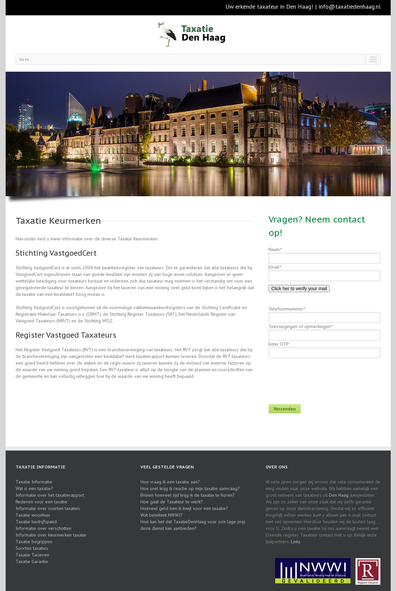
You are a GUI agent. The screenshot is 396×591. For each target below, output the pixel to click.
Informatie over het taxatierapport (50, 495)
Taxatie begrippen (34, 542)
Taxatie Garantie (32, 561)
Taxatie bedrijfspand (36, 522)
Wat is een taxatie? (34, 488)
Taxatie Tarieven (32, 555)
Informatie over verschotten (43, 528)
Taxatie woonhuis (33, 515)
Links (295, 542)
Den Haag (339, 495)
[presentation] (319, 378)
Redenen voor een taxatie (41, 502)
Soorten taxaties (32, 548)
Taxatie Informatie (34, 482)
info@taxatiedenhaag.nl (350, 6)
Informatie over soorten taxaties (48, 508)
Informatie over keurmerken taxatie (51, 535)
